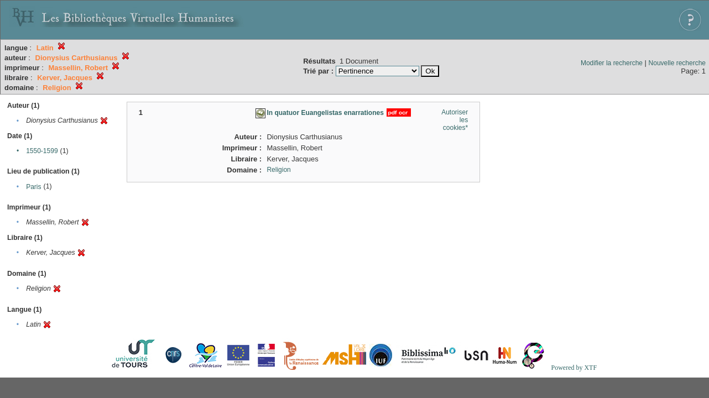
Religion (278, 170)
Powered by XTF (574, 367)
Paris (33, 187)
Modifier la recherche (612, 63)
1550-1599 (42, 151)
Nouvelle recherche (677, 63)
